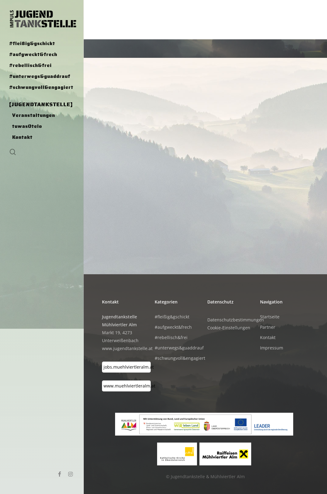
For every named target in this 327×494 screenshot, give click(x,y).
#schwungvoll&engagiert (179, 358)
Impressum (271, 348)
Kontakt (268, 337)
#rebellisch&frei (171, 337)
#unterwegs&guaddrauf (179, 348)
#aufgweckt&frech (173, 327)
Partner (267, 327)
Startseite (270, 317)
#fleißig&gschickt (172, 317)
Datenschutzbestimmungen (235, 320)
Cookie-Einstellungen (228, 328)
